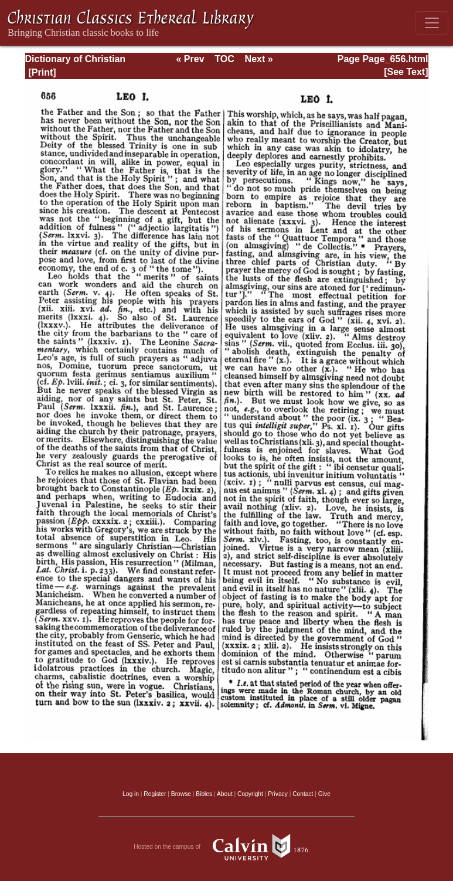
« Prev (190, 59)
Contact (302, 794)
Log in (130, 794)
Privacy (278, 794)
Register (155, 794)
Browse (181, 794)
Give (324, 794)
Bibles (204, 794)
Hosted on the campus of (226, 847)
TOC (224, 59)
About (225, 794)
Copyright (250, 794)
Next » (259, 59)
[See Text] (406, 72)
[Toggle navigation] (431, 23)
